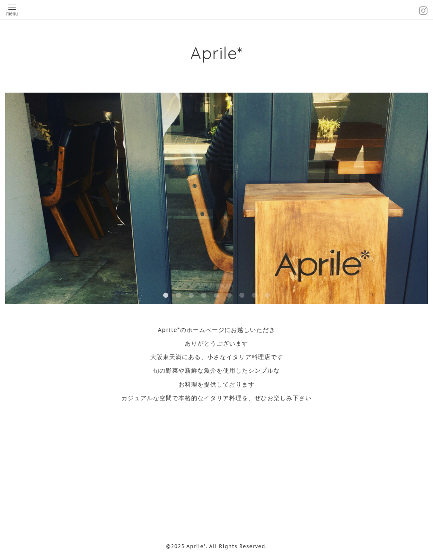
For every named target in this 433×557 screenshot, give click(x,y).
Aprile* (216, 52)
